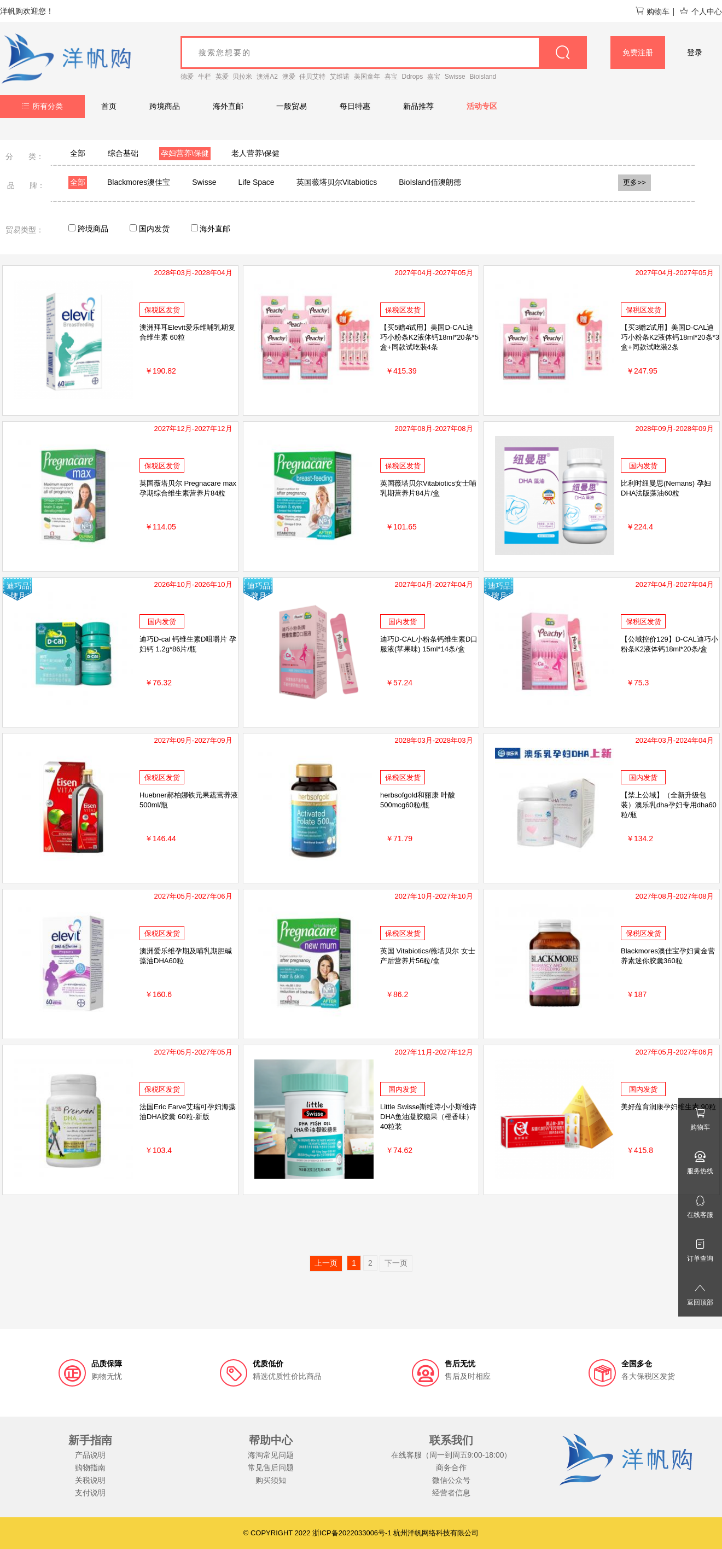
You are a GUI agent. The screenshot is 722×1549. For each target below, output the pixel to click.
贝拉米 (242, 76)
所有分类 (42, 106)
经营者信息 (451, 1492)
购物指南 (90, 1467)
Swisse (455, 76)
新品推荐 (418, 106)
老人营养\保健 (255, 153)
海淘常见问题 (271, 1455)
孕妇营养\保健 (185, 153)
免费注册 (637, 52)
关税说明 (90, 1480)
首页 (109, 106)
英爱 (222, 76)
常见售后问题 (271, 1467)
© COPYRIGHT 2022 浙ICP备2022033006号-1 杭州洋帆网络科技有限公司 (361, 1533)
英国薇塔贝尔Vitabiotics (336, 182)
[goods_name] (383, 52)
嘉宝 (433, 76)
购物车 (652, 11)
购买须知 (270, 1480)
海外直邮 (228, 106)
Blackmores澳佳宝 (138, 182)
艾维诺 (340, 76)
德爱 (187, 76)
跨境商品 (164, 106)
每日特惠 (355, 106)
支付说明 (90, 1492)
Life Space (256, 182)
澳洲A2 (267, 76)
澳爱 (288, 76)
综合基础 (123, 153)
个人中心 (700, 11)
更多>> (634, 182)
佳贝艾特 (312, 76)
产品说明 (90, 1455)
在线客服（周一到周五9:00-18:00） (451, 1455)
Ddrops (412, 76)
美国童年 (367, 76)
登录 (694, 52)
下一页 (396, 1263)
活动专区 (482, 106)
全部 (77, 153)
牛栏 (204, 76)
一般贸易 (291, 106)
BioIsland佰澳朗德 (430, 182)
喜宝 (391, 76)
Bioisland (483, 76)
